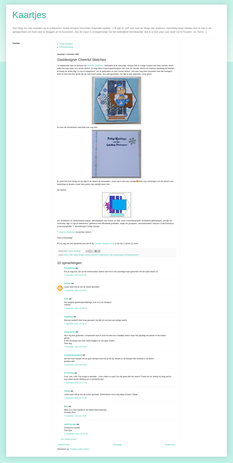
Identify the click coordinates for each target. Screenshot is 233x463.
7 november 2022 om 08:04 (75, 308)
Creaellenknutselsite (73, 355)
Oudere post (170, 445)
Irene (66, 299)
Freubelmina (69, 268)
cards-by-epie (70, 424)
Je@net (67, 283)
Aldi (71, 255)
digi (111, 255)
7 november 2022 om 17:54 (75, 398)
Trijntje (67, 391)
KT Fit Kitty (69, 373)
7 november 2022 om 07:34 (75, 275)
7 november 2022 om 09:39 (75, 365)
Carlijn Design (78, 255)
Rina (66, 406)
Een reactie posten (68, 439)
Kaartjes (29, 15)
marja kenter (69, 332)
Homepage (117, 445)
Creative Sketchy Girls (104, 243)
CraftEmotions (103, 255)
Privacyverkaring (66, 47)
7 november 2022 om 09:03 (75, 347)
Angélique (68, 317)
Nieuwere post (64, 445)
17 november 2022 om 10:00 (76, 434)
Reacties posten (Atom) (79, 449)
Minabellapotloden (132, 255)
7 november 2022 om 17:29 (75, 383)
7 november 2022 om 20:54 (75, 416)
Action (66, 255)
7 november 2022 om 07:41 (75, 290)
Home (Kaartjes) (66, 44)
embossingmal (118, 255)
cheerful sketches (91, 255)
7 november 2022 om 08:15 (75, 324)
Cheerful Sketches (95, 65)
